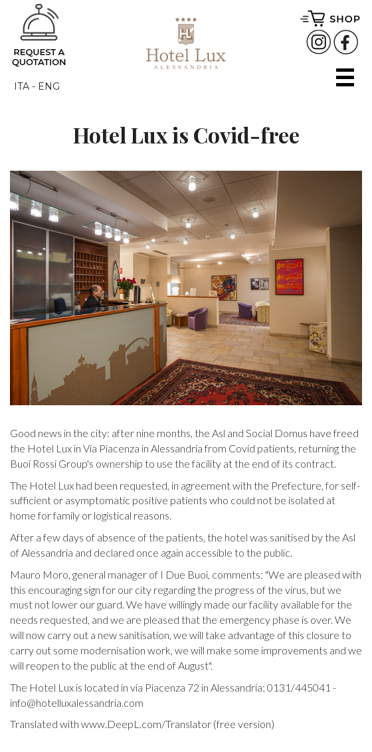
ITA (21, 86)
